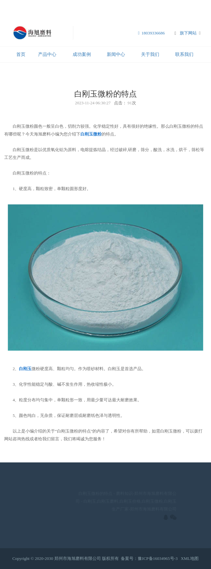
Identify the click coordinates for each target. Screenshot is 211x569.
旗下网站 (188, 33)
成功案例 (82, 54)
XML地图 (190, 558)
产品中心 (47, 54)
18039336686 (151, 33)
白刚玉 (25, 368)
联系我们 (184, 54)
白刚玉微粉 (91, 134)
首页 (20, 54)
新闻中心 (116, 54)
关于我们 (150, 54)
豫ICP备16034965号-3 (157, 558)
